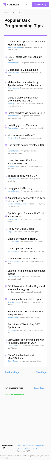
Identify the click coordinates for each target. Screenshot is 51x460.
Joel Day (11, 103)
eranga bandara (14, 63)
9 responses (24, 128)
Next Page (41, 372)
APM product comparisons (34, 445)
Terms (35, 448)
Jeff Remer (12, 330)
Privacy (28, 448)
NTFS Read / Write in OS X (23, 258)
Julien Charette (13, 88)
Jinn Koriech (12, 166)
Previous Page (11, 372)
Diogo (10, 232)
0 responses (25, 151)
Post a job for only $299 (14, 395)
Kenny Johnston (14, 73)
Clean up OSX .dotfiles (20, 248)
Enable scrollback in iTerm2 (23, 238)
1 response (25, 63)
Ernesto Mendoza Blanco (17, 204)
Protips (6, 13)
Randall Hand (13, 317)
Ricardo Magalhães (15, 47)
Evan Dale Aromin (14, 302)
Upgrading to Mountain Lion (23, 70)
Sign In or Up (41, 5)
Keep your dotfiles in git (20, 188)
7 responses (26, 346)
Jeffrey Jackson (13, 261)
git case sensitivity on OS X (22, 175)
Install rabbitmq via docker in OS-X (26, 113)
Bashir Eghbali (13, 361)
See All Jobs (40, 388)
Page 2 (21, 13)
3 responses (24, 138)
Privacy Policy (36, 456)
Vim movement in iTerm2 (21, 135)
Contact (20, 448)
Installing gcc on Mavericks (22, 125)
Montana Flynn (13, 241)
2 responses (25, 88)
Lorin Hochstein (14, 277)
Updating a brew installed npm (24, 299)
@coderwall (7, 446)
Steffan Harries (13, 179)
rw (9, 292)
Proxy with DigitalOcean (21, 228)
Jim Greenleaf (13, 138)
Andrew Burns (13, 219)
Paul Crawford (13, 128)
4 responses (28, 47)
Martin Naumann (14, 346)
